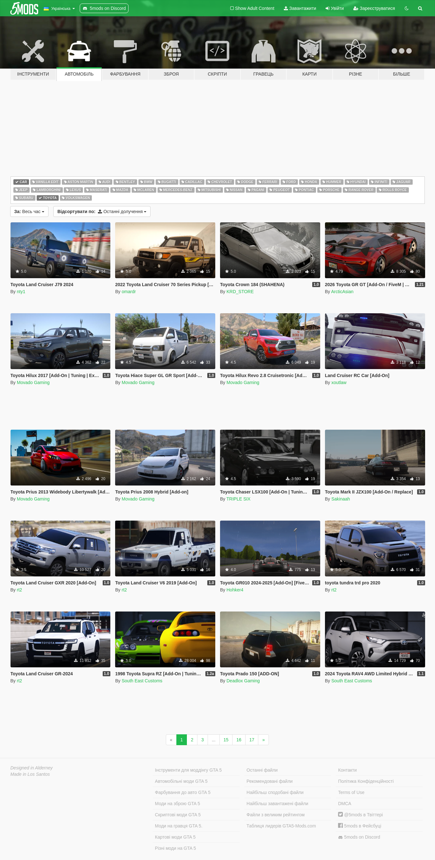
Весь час (29, 211)
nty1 (21, 291)
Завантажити (300, 8)
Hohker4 (234, 589)
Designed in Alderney (32, 767)
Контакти (347, 770)
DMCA (344, 803)
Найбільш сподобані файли (275, 792)
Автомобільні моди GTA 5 (181, 781)
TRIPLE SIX (238, 498)
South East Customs (142, 680)
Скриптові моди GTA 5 (178, 814)
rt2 (19, 589)
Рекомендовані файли (270, 781)
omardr (129, 291)
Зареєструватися (374, 8)
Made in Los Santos (30, 774)
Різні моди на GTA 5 (175, 848)
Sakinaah (340, 498)
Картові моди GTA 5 (175, 837)
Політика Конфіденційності (366, 781)
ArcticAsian (342, 291)
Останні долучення (102, 211)
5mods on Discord (359, 837)
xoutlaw (338, 382)
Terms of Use (351, 792)
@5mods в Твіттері (360, 815)
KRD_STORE (240, 291)
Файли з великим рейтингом (276, 814)
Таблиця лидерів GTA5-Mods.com (281, 825)
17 (251, 739)
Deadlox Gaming (243, 680)
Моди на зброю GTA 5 (177, 803)
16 (238, 739)
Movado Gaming (33, 382)
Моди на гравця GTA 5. (179, 825)
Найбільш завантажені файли (277, 803)
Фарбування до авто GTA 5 (182, 792)
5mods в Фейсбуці (359, 826)
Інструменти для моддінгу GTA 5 (188, 770)
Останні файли (262, 770)
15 (226, 739)
